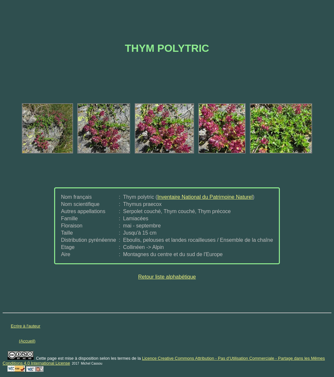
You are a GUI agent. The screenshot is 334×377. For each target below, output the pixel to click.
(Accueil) (27, 341)
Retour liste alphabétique (167, 277)
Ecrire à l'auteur (25, 326)
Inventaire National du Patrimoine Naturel (205, 197)
